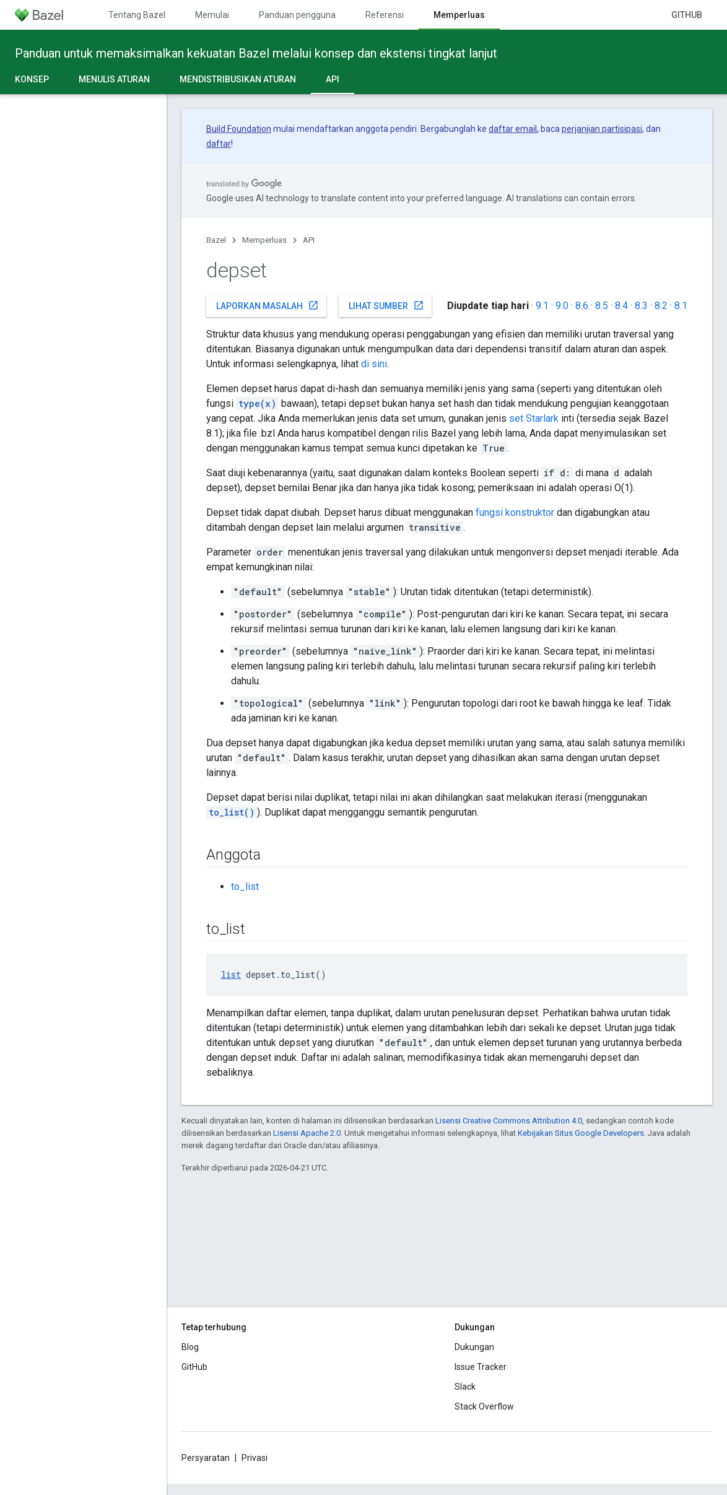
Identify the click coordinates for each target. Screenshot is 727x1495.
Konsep (32, 79)
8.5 (601, 306)
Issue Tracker (481, 1367)
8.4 (621, 306)
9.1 (542, 306)
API (309, 240)
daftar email (513, 129)
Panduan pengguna (297, 15)
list (231, 974)
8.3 (641, 306)
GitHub (686, 15)
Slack (465, 1387)
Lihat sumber (386, 305)
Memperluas (264, 240)
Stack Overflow (484, 1406)
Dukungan (474, 1347)
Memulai (212, 15)
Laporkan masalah (267, 305)
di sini (374, 364)
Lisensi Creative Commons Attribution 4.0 (508, 1120)
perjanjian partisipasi (602, 129)
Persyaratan (205, 1458)
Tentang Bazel (136, 15)
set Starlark (534, 418)
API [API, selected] (332, 79)
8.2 (661, 306)
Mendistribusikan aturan (238, 79)
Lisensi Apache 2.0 (307, 1133)
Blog (190, 1347)
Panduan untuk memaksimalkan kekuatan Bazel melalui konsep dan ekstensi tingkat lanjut (256, 53)
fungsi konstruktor (515, 512)
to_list (245, 886)
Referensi (384, 15)
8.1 (680, 306)
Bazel (216, 240)
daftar (218, 144)
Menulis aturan (114, 79)
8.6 (581, 306)
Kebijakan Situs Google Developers (581, 1133)
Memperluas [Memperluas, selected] (459, 15)
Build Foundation (238, 129)
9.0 (561, 306)
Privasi (255, 1458)
